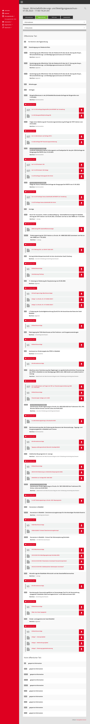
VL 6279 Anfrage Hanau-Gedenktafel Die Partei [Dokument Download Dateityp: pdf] (44, 202)
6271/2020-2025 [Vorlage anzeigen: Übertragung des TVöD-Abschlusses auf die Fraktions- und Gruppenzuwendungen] (31, 339)
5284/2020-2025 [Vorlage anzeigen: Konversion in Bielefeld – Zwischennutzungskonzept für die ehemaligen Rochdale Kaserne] (31, 520)
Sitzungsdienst (81, 719)
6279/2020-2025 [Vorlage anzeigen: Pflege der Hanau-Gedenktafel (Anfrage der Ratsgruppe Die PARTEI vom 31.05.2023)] (31, 191)
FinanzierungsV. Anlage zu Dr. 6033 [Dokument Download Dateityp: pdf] (41, 398)
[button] (9, 16)
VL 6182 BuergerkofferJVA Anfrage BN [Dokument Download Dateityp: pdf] (41, 115)
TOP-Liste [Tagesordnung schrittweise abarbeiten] (54, 17)
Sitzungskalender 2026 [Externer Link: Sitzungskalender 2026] (10, 19)
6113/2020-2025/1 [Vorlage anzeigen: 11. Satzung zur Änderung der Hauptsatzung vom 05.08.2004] (31, 288)
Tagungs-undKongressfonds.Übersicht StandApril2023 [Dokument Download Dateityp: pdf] (46, 447)
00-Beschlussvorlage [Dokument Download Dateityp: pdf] (37, 268)
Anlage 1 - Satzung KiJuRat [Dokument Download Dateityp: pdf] (38, 637)
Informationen (29, 17)
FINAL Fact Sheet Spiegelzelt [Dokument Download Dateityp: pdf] (39, 612)
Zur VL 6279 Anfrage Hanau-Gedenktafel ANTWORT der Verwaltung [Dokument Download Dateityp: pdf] (49, 196)
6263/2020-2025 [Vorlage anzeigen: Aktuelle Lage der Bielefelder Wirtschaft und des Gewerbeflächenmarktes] (31, 580)
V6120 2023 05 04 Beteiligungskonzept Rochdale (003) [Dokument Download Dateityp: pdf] (45, 555)
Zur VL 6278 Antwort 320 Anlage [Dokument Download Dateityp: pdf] (40, 170)
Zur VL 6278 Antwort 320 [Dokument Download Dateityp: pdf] (38, 164)
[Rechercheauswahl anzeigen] (85, 8)
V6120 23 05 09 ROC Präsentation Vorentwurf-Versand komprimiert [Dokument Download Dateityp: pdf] (49, 561)
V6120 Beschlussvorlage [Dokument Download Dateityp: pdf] (38, 549)
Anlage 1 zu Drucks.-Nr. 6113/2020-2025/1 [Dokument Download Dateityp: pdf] (42, 299)
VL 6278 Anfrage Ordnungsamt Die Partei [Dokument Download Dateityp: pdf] (42, 176)
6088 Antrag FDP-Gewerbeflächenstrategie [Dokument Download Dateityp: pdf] (43, 228)
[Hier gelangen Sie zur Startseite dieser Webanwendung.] (9, 4)
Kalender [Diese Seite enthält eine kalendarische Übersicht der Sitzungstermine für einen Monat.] (5, 13)
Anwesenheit (66, 17)
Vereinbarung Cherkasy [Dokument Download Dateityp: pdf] (38, 274)
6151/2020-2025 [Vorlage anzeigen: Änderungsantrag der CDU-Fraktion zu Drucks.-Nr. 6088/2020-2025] (31, 244)
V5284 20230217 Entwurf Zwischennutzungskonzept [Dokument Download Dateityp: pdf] (45, 530)
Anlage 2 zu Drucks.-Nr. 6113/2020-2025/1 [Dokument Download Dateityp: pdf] (42, 304)
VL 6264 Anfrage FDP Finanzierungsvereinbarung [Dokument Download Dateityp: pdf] (44, 141)
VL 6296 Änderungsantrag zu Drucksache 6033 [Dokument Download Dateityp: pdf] (44, 420)
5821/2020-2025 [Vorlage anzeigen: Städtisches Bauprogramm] (31, 461)
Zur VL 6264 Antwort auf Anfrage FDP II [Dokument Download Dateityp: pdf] (42, 136)
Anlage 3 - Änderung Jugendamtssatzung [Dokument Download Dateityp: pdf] (42, 648)
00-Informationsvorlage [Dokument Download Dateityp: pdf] (38, 363)
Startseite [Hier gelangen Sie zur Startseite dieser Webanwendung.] (6, 10)
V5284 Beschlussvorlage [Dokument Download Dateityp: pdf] (38, 524)
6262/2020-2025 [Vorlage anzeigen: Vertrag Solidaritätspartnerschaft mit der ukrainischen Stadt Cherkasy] (31, 263)
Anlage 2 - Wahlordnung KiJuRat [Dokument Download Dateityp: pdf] (40, 642)
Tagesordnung (41, 17)
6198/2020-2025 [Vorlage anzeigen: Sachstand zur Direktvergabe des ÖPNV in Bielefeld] (31, 358)
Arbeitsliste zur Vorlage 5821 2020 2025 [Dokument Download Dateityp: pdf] (42, 477)
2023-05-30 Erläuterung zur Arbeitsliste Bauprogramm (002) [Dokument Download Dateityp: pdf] (47, 472)
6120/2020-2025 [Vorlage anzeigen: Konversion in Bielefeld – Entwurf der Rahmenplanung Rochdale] (31, 544)
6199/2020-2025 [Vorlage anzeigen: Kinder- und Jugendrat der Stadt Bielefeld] (31, 626)
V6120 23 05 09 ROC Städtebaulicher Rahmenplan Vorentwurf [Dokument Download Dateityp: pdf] (48, 566)
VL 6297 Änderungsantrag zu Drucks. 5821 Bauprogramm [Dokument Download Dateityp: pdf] (46, 500)
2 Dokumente (28, 28)
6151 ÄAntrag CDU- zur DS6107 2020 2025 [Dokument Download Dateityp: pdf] (42, 249)
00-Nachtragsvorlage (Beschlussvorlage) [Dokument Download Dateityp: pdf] (42, 293)
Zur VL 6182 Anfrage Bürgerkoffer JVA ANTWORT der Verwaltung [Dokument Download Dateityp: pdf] (48, 109)
